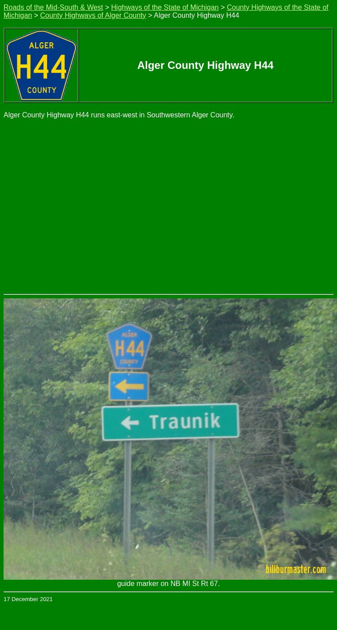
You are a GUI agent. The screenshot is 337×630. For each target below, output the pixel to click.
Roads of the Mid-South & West (53, 7)
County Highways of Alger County (93, 15)
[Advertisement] (83, 206)
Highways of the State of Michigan (165, 7)
